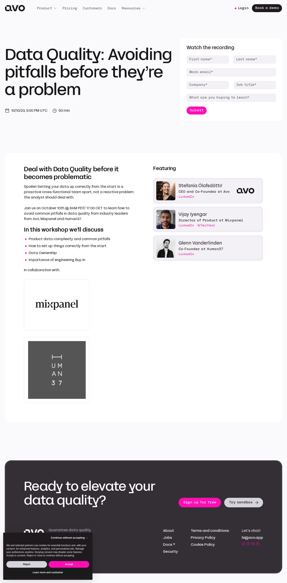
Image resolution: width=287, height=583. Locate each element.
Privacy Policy (203, 537)
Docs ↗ (169, 544)
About (168, 530)
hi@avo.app (252, 537)
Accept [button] (69, 564)
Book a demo (267, 8)
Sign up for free (199, 502)
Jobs (167, 537)
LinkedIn (186, 196)
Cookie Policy (203, 544)
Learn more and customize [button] (48, 572)
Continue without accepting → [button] (69, 537)
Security (170, 551)
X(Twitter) (206, 225)
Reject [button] (26, 564)
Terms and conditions (210, 530)
